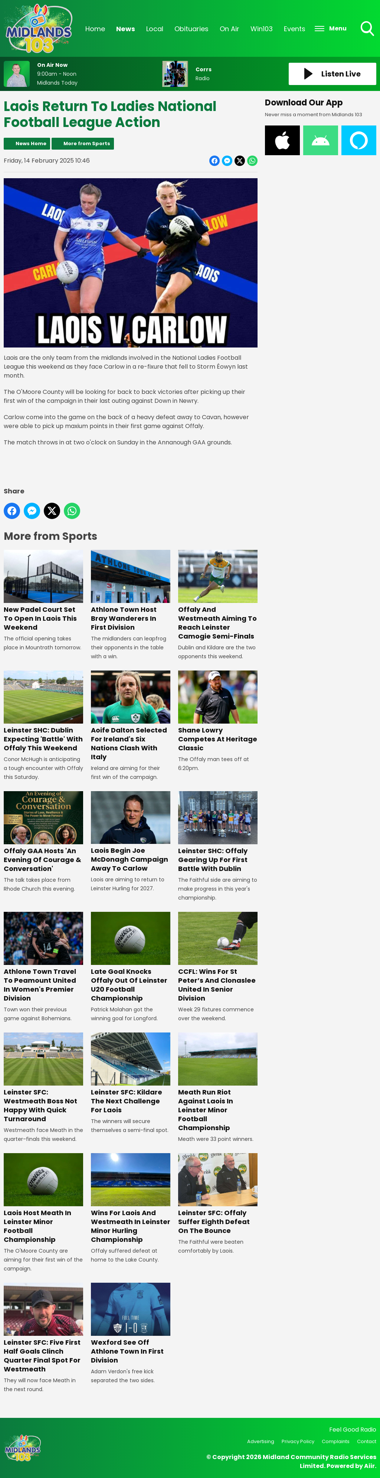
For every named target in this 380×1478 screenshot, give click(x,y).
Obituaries (191, 28)
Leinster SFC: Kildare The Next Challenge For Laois (130, 1073)
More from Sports (86, 143)
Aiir (369, 1466)
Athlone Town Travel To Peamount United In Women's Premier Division (43, 957)
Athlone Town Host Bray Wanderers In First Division (130, 591)
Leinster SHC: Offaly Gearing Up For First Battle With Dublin (218, 832)
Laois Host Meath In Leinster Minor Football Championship (43, 1198)
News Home (31, 143)
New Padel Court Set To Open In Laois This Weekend (43, 591)
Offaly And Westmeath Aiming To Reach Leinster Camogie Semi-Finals (218, 595)
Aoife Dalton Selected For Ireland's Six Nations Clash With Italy (130, 716)
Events (294, 28)
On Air (229, 28)
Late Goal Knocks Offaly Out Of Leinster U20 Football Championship (130, 957)
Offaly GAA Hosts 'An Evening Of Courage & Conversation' (43, 832)
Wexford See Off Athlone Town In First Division (130, 1324)
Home (95, 28)
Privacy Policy (298, 1441)
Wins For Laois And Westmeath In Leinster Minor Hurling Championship (130, 1198)
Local (154, 28)
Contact (366, 1441)
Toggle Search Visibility (368, 29)
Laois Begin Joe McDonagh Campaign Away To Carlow (130, 831)
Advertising (260, 1441)
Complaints (336, 1441)
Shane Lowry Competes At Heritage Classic (218, 712)
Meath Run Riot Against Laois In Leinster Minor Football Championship (218, 1082)
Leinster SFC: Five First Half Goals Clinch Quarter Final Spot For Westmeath (43, 1328)
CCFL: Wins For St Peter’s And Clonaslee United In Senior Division (218, 957)
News (125, 28)
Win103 (261, 28)
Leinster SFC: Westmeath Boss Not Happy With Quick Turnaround (43, 1077)
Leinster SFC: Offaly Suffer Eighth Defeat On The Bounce (218, 1194)
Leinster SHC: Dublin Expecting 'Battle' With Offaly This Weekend (43, 712)
